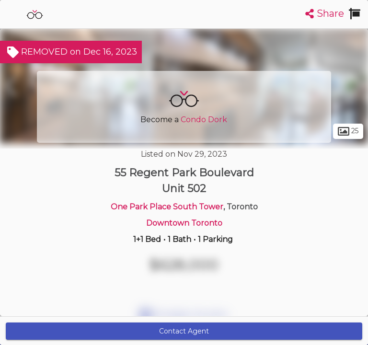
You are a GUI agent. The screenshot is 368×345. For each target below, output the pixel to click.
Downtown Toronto (184, 223)
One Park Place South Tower (167, 206)
